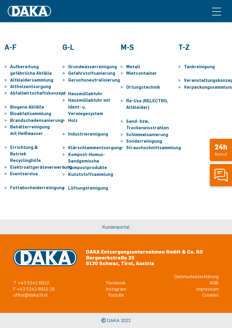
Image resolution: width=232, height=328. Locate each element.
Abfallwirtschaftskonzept (38, 92)
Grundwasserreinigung (92, 66)
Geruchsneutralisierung (94, 79)
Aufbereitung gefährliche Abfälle (31, 70)
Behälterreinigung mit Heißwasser (30, 130)
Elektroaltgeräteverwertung (41, 167)
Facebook (116, 283)
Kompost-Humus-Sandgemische (86, 157)
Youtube (116, 295)
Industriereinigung (88, 133)
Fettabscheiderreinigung (37, 187)
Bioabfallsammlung (30, 113)
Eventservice (24, 173)
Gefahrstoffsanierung (91, 73)
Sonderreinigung (144, 141)
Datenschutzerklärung (196, 276)
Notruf (221, 150)
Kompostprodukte (87, 167)
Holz (73, 120)
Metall (133, 66)
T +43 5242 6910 (31, 283)
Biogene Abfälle (27, 106)
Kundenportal (116, 227)
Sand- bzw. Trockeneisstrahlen (147, 124)
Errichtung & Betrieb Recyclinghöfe (25, 154)
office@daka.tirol (30, 295)
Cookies (210, 295)
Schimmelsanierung (147, 134)
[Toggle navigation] (216, 11)
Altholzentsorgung (30, 86)
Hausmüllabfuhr (85, 93)
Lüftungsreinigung (88, 187)
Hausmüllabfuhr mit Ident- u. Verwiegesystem (89, 107)
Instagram (116, 289)
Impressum (207, 289)
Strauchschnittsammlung (153, 147)
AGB (214, 283)
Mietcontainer (141, 73)
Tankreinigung (199, 66)
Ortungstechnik (143, 87)
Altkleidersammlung (31, 79)
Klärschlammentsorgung (94, 147)
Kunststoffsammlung (90, 174)
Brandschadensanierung (36, 120)
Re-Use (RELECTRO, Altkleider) (147, 104)
